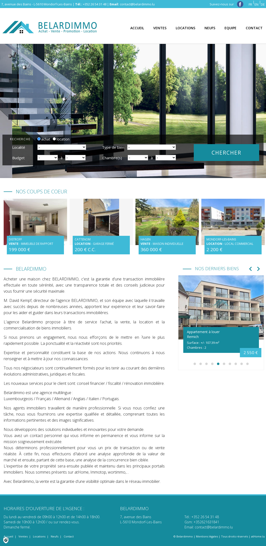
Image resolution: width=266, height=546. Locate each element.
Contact (69, 536)
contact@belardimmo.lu (137, 4)
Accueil (8, 536)
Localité (18, 147)
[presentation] (250, 269)
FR (250, 4)
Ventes (23, 536)
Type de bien (113, 147)
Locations (39, 536)
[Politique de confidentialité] (5, 539)
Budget (18, 157)
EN (256, 4)
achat (43, 139)
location (61, 139)
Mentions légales (207, 536)
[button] (195, 363)
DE (263, 4)
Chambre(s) (112, 157)
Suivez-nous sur (226, 4)
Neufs (54, 536)
